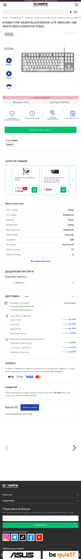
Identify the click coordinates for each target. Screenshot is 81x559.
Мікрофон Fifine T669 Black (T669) (25, 179)
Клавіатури (29, 18)
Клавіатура (68, 215)
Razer (71, 220)
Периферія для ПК (16, 18)
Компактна (69, 230)
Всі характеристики (40, 261)
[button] (8, 180)
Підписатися (40, 525)
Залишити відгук (29, 407)
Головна (5, 18)
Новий (9, 145)
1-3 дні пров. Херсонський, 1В (21, 306)
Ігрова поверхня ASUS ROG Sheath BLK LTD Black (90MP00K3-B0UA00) (54, 180)
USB (72, 240)
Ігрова (71, 225)
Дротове (69, 235)
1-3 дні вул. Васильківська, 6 (20, 310)
